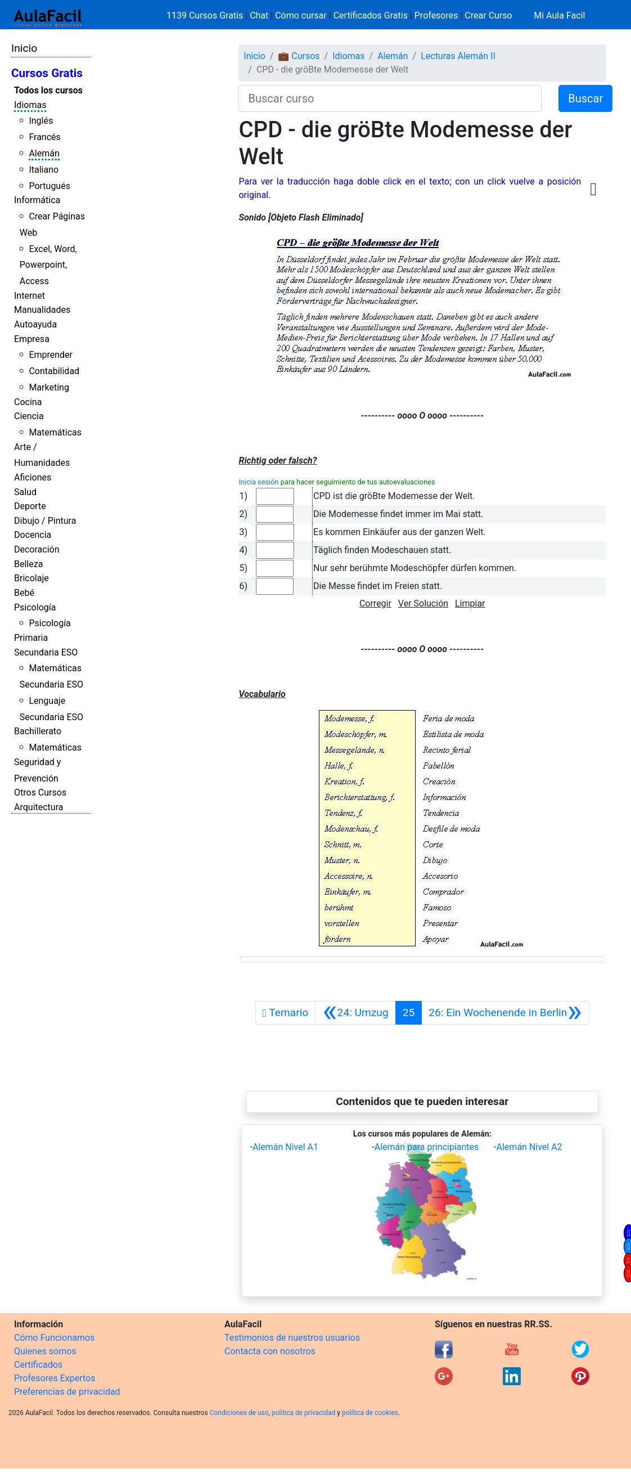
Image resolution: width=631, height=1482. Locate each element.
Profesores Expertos (54, 1378)
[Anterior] (355, 1013)
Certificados (38, 1364)
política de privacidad (303, 1413)
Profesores (436, 15)
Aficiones (32, 477)
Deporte (30, 506)
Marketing (49, 387)
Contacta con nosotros (270, 1351)
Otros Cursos (40, 792)
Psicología (35, 607)
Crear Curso (488, 15)
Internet (29, 295)
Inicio (24, 48)
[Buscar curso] (390, 98)
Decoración (37, 549)
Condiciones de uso (239, 1413)
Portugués (49, 186)
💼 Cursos (298, 56)
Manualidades (42, 309)
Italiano (43, 169)
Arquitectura (38, 807)
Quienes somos (45, 1351)
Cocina (28, 402)
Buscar (585, 98)
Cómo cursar (301, 15)
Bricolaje (31, 578)
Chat (259, 15)
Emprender (51, 354)
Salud (25, 492)
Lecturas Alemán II (458, 56)
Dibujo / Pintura (45, 520)
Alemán (44, 153)
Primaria (31, 637)
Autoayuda (35, 324)
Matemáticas (55, 432)
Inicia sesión (258, 482)
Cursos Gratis (47, 73)
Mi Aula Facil (559, 15)
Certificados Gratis (370, 15)
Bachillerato (37, 731)
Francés (44, 137)
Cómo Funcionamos (54, 1337)
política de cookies (370, 1413)
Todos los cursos (48, 90)
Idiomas (30, 105)
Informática (37, 200)
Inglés (41, 120)
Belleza (28, 564)
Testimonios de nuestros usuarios (292, 1337)
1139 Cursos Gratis (205, 15)
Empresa (31, 339)
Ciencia (29, 416)
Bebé (24, 592)
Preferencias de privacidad (67, 1391)
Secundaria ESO (46, 652)
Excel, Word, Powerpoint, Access (48, 265)
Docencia (32, 534)
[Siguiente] (505, 1013)
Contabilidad (54, 371)
